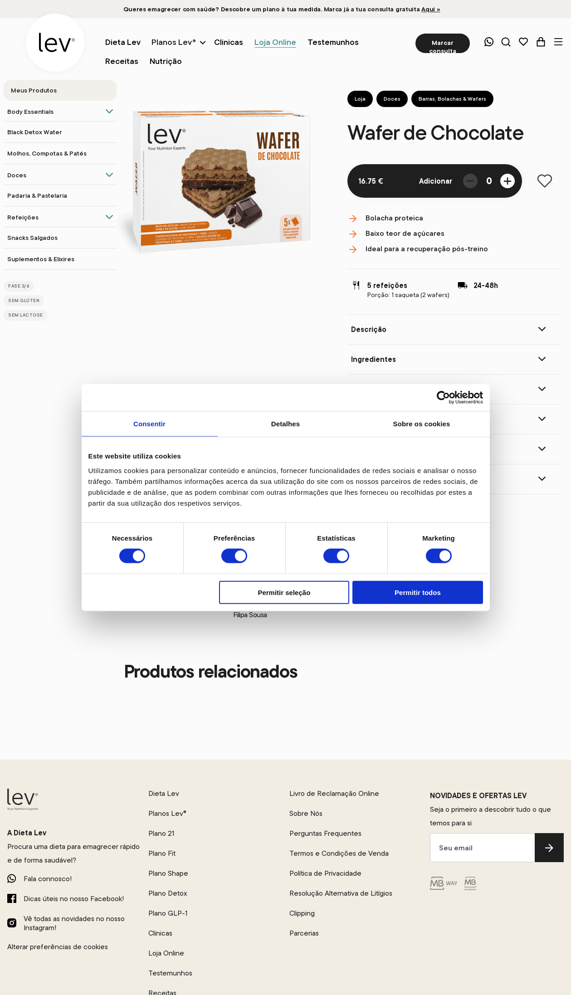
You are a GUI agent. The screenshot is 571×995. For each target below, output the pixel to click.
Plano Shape (168, 873)
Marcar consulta (442, 46)
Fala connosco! (48, 878)
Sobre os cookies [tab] (421, 424)
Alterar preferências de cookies (57, 946)
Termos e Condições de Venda (339, 853)
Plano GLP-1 (167, 912)
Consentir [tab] (149, 424)
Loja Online (166, 952)
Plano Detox (167, 892)
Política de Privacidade (325, 873)
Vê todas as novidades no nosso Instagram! (74, 923)
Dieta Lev (163, 793)
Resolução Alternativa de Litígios (340, 892)
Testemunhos (170, 972)
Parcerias (304, 932)
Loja (360, 98)
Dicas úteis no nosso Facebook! (74, 898)
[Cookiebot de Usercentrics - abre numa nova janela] (443, 398)
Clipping (302, 912)
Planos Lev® (173, 42)
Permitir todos (418, 592)
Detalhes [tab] (285, 424)
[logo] (55, 43)
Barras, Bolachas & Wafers (452, 98)
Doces (392, 98)
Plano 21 (161, 833)
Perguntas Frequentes (325, 833)
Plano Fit (162, 853)
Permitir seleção (284, 592)
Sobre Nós (305, 813)
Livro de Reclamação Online (334, 793)
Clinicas (160, 932)
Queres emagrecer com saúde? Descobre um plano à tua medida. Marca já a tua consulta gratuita (281, 9)
